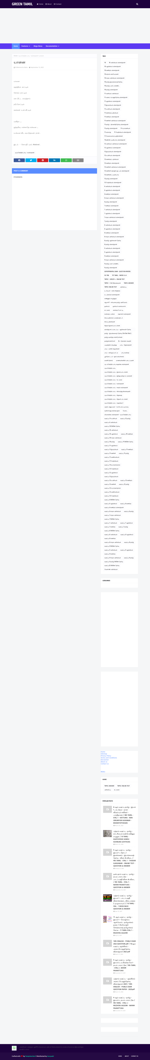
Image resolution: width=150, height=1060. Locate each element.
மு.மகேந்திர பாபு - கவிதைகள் (28, 56)
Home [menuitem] (16, 46)
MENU (103, 772)
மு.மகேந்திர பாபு (109, 368)
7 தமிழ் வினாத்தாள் (110, 221)
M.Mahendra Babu (21, 67)
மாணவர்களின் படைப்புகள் (125, 360)
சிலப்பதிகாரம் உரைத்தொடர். (113, 318)
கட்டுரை (107, 310)
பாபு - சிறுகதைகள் (126, 345)
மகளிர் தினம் (108, 360)
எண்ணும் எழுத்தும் (110, 298)
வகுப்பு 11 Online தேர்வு (125, 442)
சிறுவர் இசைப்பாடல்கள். (112, 325)
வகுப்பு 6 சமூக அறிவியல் (112, 511)
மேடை (125, 411)
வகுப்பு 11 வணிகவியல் (111, 457)
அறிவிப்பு (123, 287)
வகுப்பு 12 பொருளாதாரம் (112, 488)
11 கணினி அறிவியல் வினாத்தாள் (115, 120)
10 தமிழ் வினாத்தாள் (111, 90)
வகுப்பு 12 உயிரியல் (110, 480)
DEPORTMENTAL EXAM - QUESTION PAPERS (117, 271)
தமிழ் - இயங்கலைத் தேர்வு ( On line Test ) (117, 333)
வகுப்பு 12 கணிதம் (126, 480)
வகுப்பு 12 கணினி (110, 484)
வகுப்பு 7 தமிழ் (123, 527)
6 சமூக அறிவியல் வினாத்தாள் (114, 198)
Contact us (105, 764)
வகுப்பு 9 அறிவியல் (110, 550)
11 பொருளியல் (125, 128)
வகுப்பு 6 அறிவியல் (110, 422)
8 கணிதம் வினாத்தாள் (111, 233)
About (49, 4)
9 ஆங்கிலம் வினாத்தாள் (112, 252)
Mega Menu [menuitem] (38, 46)
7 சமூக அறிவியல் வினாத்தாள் (114, 217)
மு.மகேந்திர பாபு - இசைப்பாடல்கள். (116, 372)
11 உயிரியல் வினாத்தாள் (112, 109)
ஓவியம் (107, 306)
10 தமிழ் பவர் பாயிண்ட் (112, 86)
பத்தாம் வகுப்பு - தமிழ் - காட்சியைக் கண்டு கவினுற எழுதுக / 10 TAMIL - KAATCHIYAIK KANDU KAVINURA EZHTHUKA (124, 836)
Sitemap (104, 754)
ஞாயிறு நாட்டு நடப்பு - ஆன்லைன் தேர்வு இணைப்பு (117, 330)
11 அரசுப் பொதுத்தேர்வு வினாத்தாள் (115, 97)
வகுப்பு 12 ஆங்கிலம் (111, 472)
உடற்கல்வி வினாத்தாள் (112, 295)
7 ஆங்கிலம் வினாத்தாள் (112, 213)
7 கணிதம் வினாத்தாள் (111, 206)
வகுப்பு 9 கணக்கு (109, 554)
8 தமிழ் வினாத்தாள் (110, 244)
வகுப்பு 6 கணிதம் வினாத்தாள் (114, 507)
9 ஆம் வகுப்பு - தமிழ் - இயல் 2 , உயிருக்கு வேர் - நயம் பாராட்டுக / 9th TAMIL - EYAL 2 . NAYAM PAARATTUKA (124, 965)
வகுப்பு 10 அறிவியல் (111, 430)
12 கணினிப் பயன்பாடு (111, 175)
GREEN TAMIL (22, 4)
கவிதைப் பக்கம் (109, 314)
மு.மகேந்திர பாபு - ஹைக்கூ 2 (113, 403)
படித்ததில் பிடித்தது (110, 345)
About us (104, 762)
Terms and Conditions (109, 758)
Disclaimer (105, 760)
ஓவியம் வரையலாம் (119, 306)
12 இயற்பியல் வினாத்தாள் (112, 151)
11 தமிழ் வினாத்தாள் (110, 128)
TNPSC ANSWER (129, 283)
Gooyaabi (50, 1056)
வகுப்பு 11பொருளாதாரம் (112, 465)
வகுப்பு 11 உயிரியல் (110, 418)
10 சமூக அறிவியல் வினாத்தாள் (114, 78)
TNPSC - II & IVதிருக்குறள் (112, 283)
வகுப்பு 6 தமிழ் (129, 511)
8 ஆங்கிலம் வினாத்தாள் (112, 229)
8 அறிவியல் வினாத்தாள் (112, 225)
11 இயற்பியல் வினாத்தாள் (112, 105)
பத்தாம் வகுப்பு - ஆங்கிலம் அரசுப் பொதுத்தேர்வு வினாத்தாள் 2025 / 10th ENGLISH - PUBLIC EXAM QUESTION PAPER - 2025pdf (124, 984)
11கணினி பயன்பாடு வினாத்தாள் (114, 140)
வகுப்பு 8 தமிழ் (129, 542)
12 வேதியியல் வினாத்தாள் (112, 182)
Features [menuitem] (24, 46)
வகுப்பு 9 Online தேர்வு (111, 546)
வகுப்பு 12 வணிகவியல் (111, 492)
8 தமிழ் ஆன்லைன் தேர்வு (112, 240)
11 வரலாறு (107, 132)
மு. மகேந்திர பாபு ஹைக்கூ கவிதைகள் (116, 364)
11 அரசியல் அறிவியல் (111, 93)
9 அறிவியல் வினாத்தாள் (112, 248)
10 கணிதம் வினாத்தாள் (111, 70)
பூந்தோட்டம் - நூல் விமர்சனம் (114, 356)
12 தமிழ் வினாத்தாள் (111, 178)
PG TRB (106, 275)
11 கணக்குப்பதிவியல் (111, 113)
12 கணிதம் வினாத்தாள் (111, 163)
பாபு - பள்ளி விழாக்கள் (111, 349)
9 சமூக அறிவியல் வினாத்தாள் (114, 260)
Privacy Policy (106, 756)
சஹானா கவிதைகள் (124, 314)
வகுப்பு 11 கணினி (110, 453)
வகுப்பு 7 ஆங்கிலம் (126, 523)
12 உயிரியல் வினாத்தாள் (112, 155)
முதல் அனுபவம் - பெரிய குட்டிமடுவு (116, 407)
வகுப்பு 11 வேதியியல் (111, 461)
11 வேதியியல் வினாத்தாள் (122, 132)
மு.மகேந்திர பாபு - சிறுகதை (113, 395)
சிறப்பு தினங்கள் (109, 322)
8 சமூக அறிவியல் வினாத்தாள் (114, 237)
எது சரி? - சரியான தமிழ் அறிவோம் (115, 302)
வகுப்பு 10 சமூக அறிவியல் (113, 438)
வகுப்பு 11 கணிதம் (127, 449)
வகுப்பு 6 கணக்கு (125, 503)
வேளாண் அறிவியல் (111, 569)
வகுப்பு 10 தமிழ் (109, 442)
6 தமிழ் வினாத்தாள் (110, 202)
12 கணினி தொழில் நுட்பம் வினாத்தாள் (116, 171)
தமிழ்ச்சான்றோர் (109, 341)
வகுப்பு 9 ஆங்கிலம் (126, 550)
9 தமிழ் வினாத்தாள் (110, 267)
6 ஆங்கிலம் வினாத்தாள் (112, 190)
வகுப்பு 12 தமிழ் (125, 418)
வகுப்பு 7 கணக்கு (109, 527)
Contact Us (134, 1056)
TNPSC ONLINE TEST (110, 287)
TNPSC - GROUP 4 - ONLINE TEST (114, 279)
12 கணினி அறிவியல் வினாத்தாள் (115, 167)
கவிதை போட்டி (118, 310)
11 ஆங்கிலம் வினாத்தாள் (112, 101)
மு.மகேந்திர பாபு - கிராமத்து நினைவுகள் (117, 391)
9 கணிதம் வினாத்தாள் (111, 256)
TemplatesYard (30, 1056)
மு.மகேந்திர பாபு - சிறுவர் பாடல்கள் (116, 399)
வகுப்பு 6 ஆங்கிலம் (110, 503)
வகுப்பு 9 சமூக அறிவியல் (112, 558)
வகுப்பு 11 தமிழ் (124, 453)
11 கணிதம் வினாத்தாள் (111, 117)
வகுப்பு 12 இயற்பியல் (111, 476)
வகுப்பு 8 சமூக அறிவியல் (112, 542)
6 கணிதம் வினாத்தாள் (111, 194)
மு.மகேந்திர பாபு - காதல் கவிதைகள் (116, 387)
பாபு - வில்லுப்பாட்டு (111, 353)
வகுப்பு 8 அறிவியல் (110, 534)
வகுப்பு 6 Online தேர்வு (111, 500)
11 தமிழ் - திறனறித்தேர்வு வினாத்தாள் (116, 124)
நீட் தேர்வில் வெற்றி (124, 341)
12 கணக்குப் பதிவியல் (111, 159)
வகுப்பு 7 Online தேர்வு (111, 519)
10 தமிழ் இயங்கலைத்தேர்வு (113, 82)
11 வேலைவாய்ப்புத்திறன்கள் (113, 136)
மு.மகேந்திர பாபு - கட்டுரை (113, 380)
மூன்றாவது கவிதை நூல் (112, 411)
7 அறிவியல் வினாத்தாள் (112, 209)
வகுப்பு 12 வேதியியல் (111, 469)
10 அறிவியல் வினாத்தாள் (117, 62)
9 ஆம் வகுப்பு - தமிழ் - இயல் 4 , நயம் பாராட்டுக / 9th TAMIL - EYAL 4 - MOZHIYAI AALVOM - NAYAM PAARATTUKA (124, 1003)
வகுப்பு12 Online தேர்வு (111, 565)
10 (105, 62)
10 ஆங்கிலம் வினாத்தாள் (112, 66)
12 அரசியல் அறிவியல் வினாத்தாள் (115, 144)
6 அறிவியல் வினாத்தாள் (112, 186)
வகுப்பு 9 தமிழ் (129, 558)
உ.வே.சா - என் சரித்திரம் (112, 291)
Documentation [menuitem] (51, 46)
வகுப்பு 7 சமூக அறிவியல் (112, 515)
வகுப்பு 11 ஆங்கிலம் (111, 445)
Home (40, 4)
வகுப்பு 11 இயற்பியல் (111, 449)
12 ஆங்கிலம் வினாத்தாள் (112, 148)
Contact (57, 4)
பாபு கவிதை (125, 353)
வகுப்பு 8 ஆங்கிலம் (126, 534)
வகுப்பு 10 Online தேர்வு (112, 426)
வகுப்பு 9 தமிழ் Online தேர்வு (113, 561)
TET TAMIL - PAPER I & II (119, 275)
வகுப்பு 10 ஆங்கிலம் (111, 434)
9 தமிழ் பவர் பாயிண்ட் (111, 264)
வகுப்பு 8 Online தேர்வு (111, 531)
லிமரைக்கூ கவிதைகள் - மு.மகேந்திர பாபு (117, 414)
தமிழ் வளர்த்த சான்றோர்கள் (113, 337)
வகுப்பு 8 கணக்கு (110, 538)
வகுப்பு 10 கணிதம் (127, 434)
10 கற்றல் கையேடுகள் (111, 74)
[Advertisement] (75, 25)
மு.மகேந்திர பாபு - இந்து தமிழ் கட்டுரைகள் (118, 376)
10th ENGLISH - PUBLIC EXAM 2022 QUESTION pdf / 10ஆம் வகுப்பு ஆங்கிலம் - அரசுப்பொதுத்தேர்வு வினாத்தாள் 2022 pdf (124, 946)
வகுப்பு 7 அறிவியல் (110, 523)
